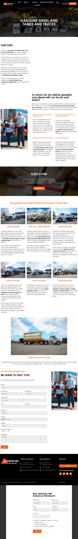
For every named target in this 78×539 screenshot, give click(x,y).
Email (3, 384)
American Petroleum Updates (44, 526)
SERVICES (27, 2)
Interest (3, 410)
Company (4, 397)
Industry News (39, 522)
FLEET (57, 2)
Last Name (28, 391)
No (8, 431)
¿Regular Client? (6, 429)
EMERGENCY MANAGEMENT (47, 2)
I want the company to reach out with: (45, 520)
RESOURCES (38, 5)
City (2, 404)
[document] (39, 512)
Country (27, 404)
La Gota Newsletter (41, 524)
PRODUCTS (34, 2)
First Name (4, 391)
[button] (39, 486)
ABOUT (19, 2)
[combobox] (3, 419)
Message (4, 434)
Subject (3, 423)
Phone (3, 417)
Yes (4, 431)
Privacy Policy (62, 482)
